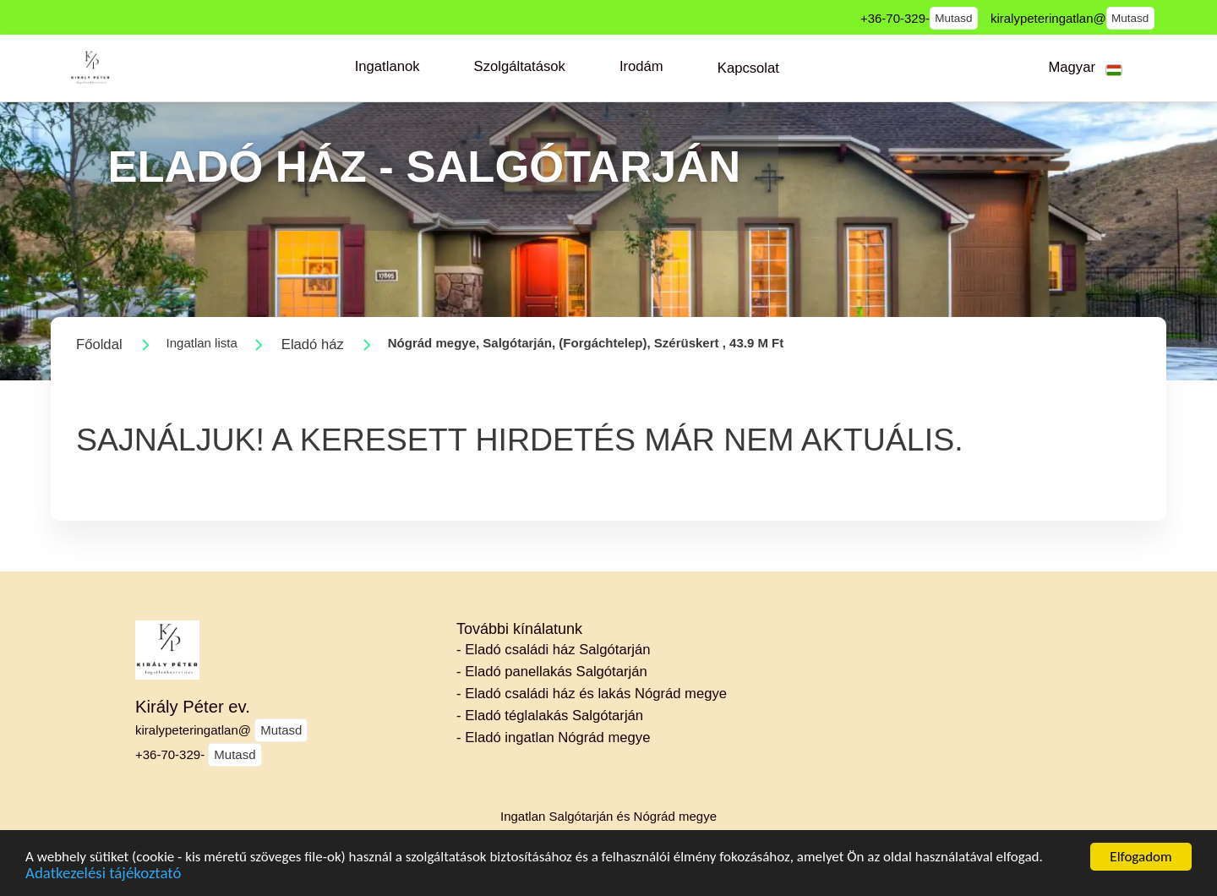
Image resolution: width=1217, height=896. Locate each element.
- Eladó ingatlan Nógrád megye (553, 737)
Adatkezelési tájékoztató (103, 883)
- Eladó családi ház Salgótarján (553, 650)
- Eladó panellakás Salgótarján (551, 672)
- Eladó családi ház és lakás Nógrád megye (591, 694)
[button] (387, 66)
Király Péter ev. (192, 706)
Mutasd (953, 18)
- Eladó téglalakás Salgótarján (549, 716)
